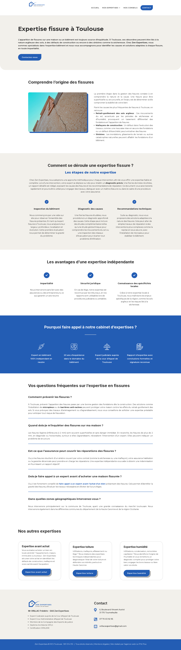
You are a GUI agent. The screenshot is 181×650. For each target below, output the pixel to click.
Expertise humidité (136, 573)
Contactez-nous (30, 57)
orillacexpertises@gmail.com (113, 626)
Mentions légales (101, 644)
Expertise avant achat (36, 572)
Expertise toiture (84, 573)
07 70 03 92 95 (106, 619)
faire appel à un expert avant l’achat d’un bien (82, 484)
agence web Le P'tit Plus (135, 644)
